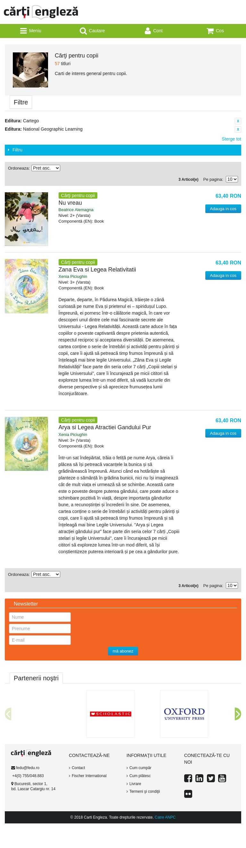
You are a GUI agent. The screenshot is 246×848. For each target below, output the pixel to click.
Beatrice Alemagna (76, 209)
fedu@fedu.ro (27, 768)
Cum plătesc (140, 776)
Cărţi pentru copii (78, 195)
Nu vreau (70, 203)
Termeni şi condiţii (144, 791)
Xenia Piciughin (73, 276)
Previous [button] (8, 714)
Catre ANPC (165, 817)
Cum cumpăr (140, 768)
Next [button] (238, 714)
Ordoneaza (18, 168)
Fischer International (89, 776)
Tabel (231, 168)
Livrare (135, 784)
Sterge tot (231, 138)
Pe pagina (212, 179)
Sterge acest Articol (238, 121)
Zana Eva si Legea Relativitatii (97, 269)
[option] (123, 714)
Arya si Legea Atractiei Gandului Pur (105, 427)
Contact (78, 768)
